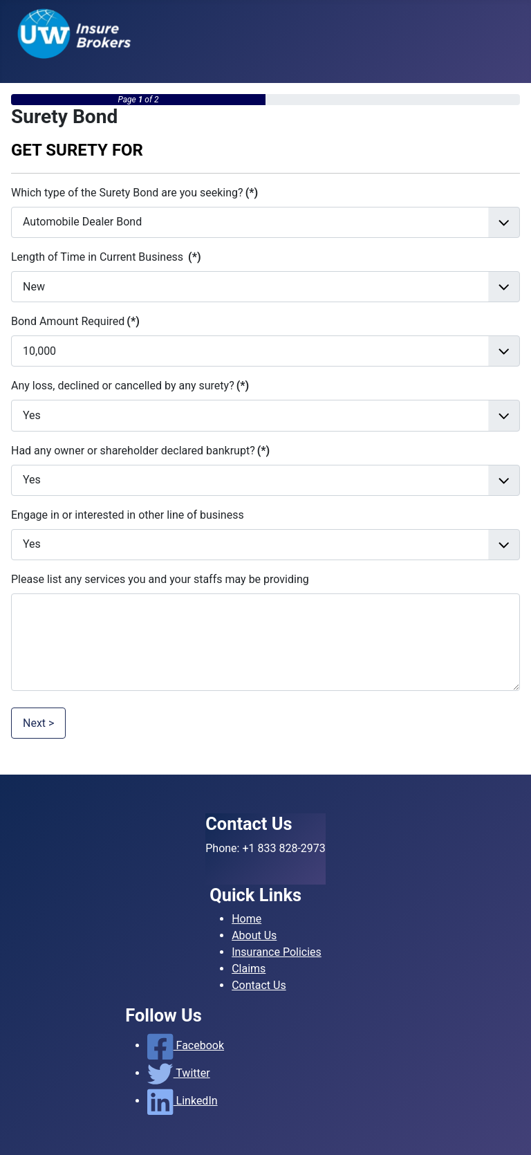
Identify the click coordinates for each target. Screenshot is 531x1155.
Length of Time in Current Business (106, 257)
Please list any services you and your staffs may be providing (160, 579)
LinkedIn (182, 1100)
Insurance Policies (277, 952)
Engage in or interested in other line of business (127, 514)
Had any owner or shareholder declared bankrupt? (140, 450)
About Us (254, 935)
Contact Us (259, 985)
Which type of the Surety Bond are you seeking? (134, 192)
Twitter (178, 1073)
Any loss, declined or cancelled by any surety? (130, 385)
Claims (249, 968)
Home (246, 918)
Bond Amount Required (75, 321)
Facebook (185, 1045)
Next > (38, 723)
